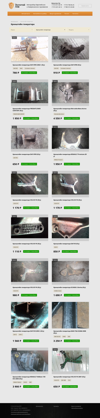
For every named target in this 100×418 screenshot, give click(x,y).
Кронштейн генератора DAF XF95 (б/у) (67, 65)
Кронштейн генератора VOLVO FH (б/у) (27, 200)
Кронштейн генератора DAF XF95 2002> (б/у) (29, 65)
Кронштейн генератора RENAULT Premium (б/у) (70, 155)
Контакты (56, 406)
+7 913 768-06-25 (69, 5)
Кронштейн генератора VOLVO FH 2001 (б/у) (69, 377)
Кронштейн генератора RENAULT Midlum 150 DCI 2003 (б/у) (29, 378)
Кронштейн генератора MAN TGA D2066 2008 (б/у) (69, 332)
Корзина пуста (85, 5)
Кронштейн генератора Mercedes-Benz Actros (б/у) (69, 110)
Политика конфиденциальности (19, 412)
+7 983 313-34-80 (69, 7)
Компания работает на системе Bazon (20, 414)
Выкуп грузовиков (76, 406)
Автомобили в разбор (77, 408)
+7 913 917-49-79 (56, 5)
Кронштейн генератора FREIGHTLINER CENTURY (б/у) (26, 110)
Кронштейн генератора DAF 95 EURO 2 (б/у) (28, 331)
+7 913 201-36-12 (56, 7)
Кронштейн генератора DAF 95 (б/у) (66, 244)
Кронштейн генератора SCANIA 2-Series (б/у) (69, 287)
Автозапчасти (14, 21)
